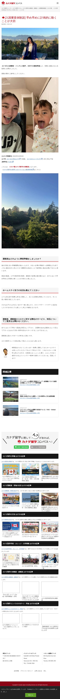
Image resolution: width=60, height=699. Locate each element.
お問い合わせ (38, 671)
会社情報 (16, 671)
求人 (45, 671)
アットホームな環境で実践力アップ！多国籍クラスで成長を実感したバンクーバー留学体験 (38, 382)
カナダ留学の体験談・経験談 (10, 577)
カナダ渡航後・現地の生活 (9, 490)
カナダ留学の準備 (7, 461)
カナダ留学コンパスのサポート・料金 (12, 609)
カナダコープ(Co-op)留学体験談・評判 (30, 384)
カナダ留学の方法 (7, 519)
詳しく (5, 691)
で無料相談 (21, 447)
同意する (30, 695)
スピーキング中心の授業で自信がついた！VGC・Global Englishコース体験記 (38, 410)
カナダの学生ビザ (13, 159)
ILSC (10, 162)
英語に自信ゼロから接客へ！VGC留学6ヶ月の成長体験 (37, 396)
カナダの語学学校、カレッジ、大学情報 (13, 549)
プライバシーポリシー (26, 671)
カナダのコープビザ (34, 159)
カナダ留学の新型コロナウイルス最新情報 (17, 169)
